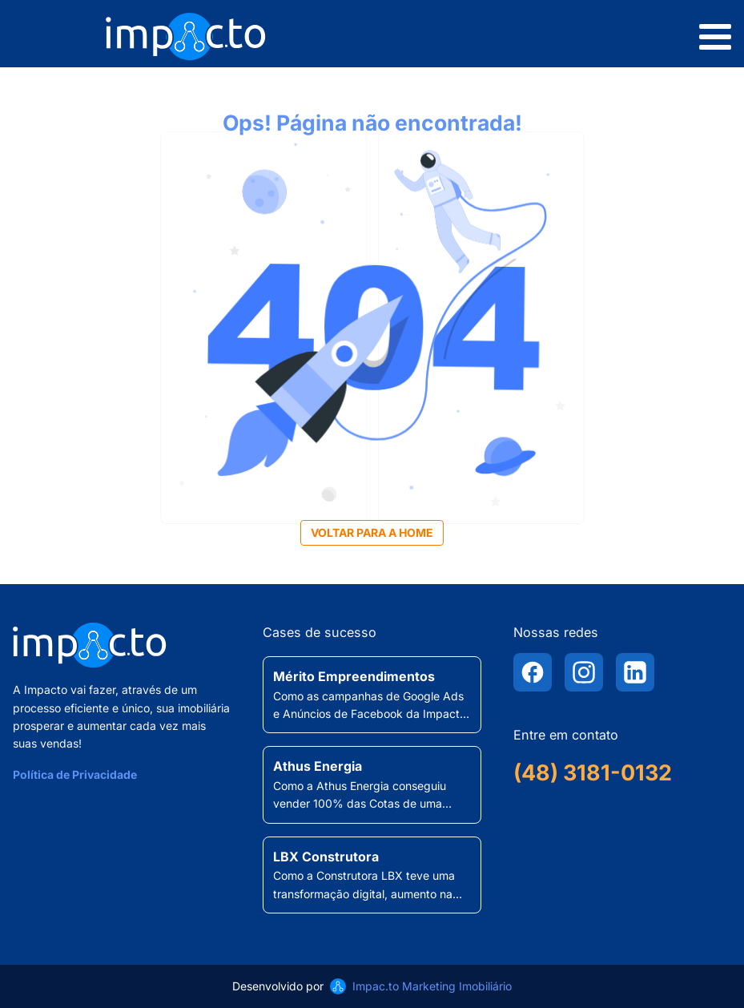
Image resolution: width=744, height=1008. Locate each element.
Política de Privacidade (75, 774)
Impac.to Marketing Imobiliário (432, 986)
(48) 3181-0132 (592, 773)
